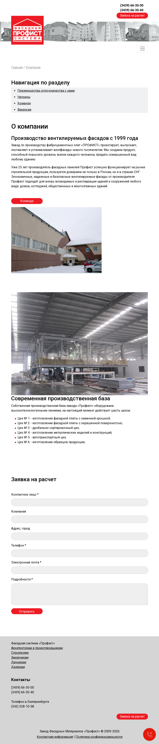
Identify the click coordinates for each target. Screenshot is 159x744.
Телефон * (18, 545)
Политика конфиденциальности (98, 737)
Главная (17, 67)
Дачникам (18, 662)
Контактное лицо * (25, 494)
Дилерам (18, 667)
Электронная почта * (26, 562)
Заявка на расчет (132, 15)
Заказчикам (19, 657)
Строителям (19, 653)
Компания (33, 67)
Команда (24, 103)
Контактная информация (55, 737)
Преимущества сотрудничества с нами (46, 91)
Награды (23, 97)
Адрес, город (20, 528)
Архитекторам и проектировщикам (37, 648)
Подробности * (22, 579)
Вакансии (24, 109)
